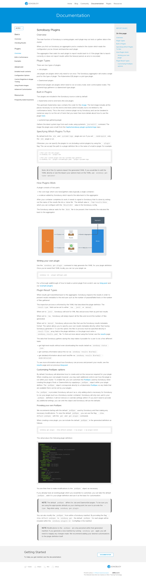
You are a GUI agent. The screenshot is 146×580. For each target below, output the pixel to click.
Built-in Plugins (121, 44)
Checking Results (20, 43)
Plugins (108, 3)
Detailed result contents (23, 71)
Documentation (97, 3)
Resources (118, 3)
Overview (18, 39)
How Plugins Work (122, 52)
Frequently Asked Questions (24, 100)
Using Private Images (22, 85)
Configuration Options (22, 75)
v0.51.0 (18, 28)
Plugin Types (120, 40)
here (43, 116)
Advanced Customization (23, 89)
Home (70, 3)
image (84, 105)
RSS (46, 566)
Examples (18, 61)
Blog (76, 3)
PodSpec (87, 380)
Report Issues (121, 28)
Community (84, 3)
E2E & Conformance (21, 57)
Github (55, 566)
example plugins (46, 286)
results (103, 334)
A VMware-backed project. (106, 572)
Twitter (28, 566)
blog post (103, 283)
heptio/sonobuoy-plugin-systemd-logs (81, 127)
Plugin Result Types (122, 61)
